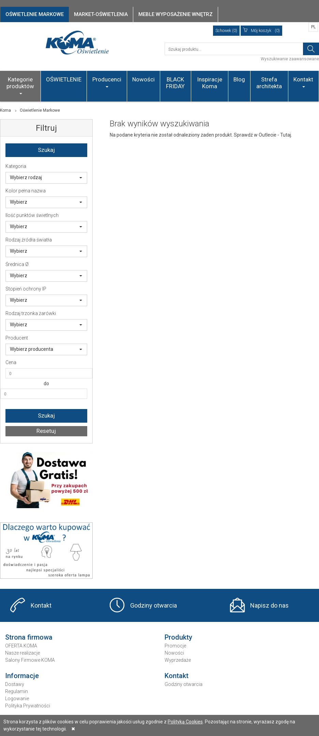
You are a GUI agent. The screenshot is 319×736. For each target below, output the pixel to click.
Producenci (106, 82)
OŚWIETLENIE (63, 79)
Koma (5, 110)
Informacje (22, 676)
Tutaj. (286, 135)
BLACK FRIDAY (175, 83)
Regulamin (16, 691)
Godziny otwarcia (153, 605)
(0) (261, 31)
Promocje (175, 645)
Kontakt (303, 82)
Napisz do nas (269, 605)
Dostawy (14, 684)
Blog (239, 79)
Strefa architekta (269, 83)
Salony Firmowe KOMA (30, 660)
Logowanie (17, 698)
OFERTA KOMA (21, 645)
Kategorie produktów (20, 85)
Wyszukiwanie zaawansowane (290, 59)
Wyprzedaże (178, 660)
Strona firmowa (28, 637)
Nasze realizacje (22, 653)
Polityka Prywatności (27, 705)
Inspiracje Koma (209, 83)
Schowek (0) (226, 30)
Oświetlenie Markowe (40, 110)
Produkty (178, 637)
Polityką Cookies (185, 721)
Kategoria (15, 166)
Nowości (143, 79)
